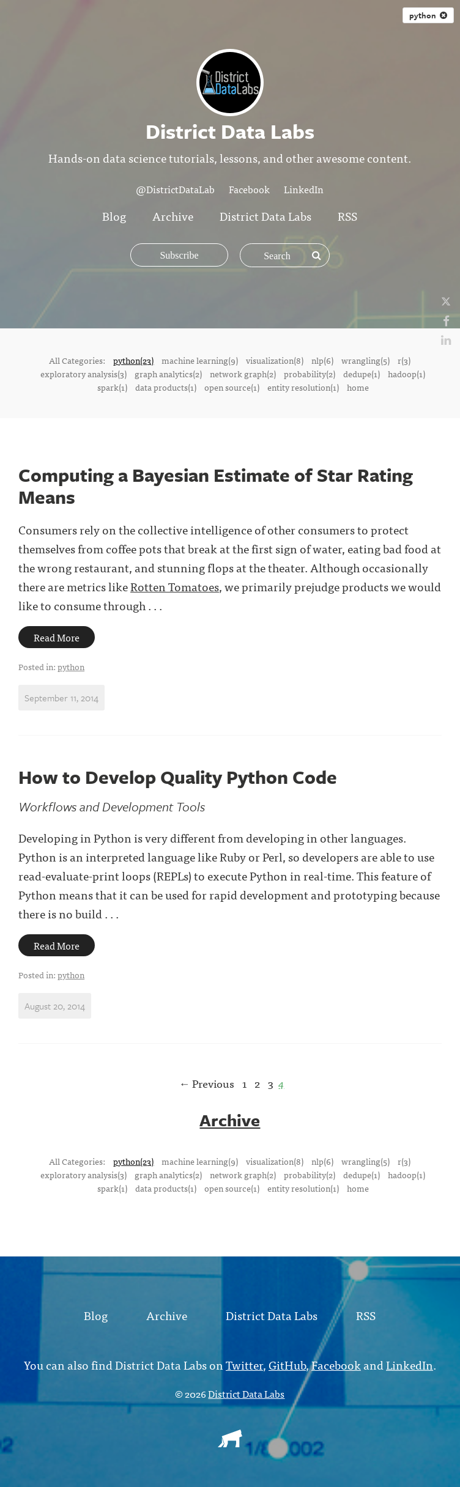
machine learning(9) (199, 360)
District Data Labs (265, 215)
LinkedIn (304, 189)
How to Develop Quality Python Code (177, 777)
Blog (114, 215)
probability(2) (309, 373)
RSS (347, 215)
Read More (57, 637)
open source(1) (231, 387)
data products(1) (165, 387)
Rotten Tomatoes (174, 586)
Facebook (249, 189)
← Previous (206, 1083)
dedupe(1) (361, 373)
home (358, 387)
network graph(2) (243, 373)
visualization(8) (274, 360)
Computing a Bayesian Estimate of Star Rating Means (215, 486)
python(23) (133, 360)
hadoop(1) (406, 373)
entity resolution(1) (303, 387)
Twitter (244, 1364)
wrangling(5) (365, 360)
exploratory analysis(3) (83, 373)
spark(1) (112, 387)
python (71, 666)
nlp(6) (322, 360)
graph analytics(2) (168, 373)
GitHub (287, 1364)
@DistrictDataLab (175, 189)
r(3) (404, 360)
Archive (172, 215)
